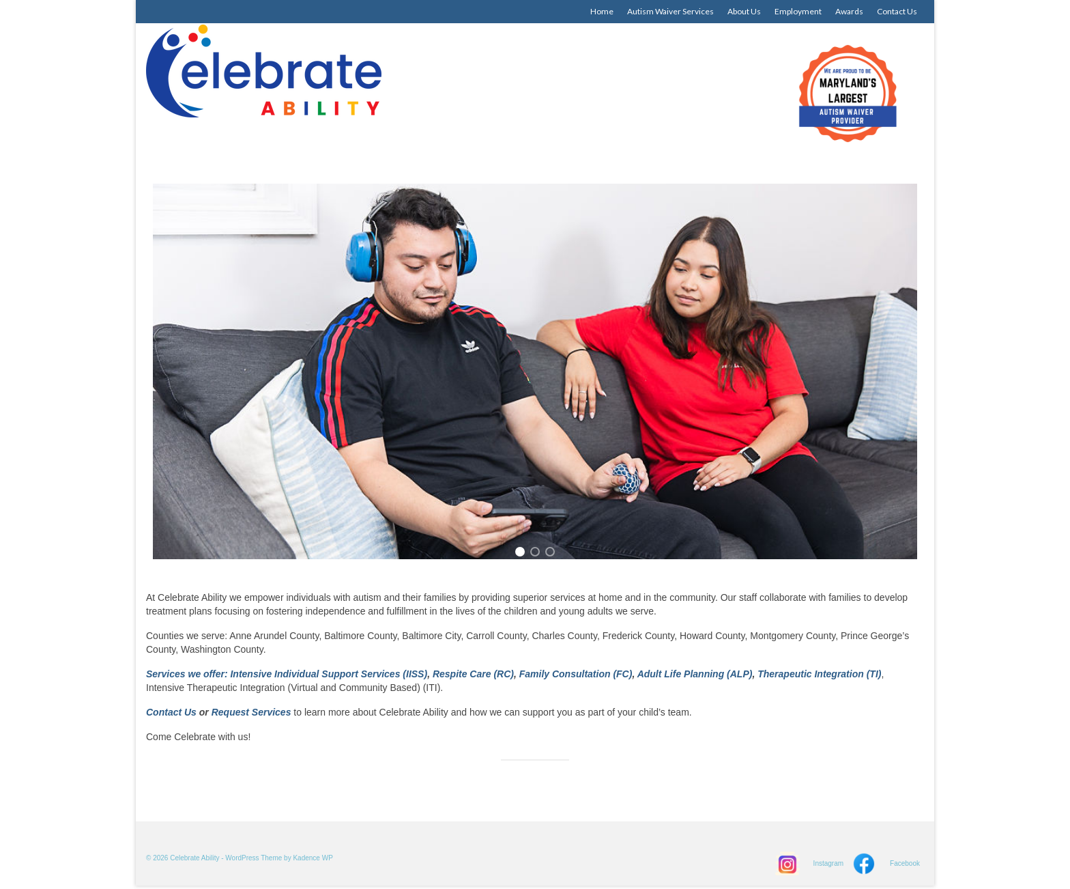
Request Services (253, 712)
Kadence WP (312, 858)
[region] (535, 371)
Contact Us (171, 712)
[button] (520, 551)
